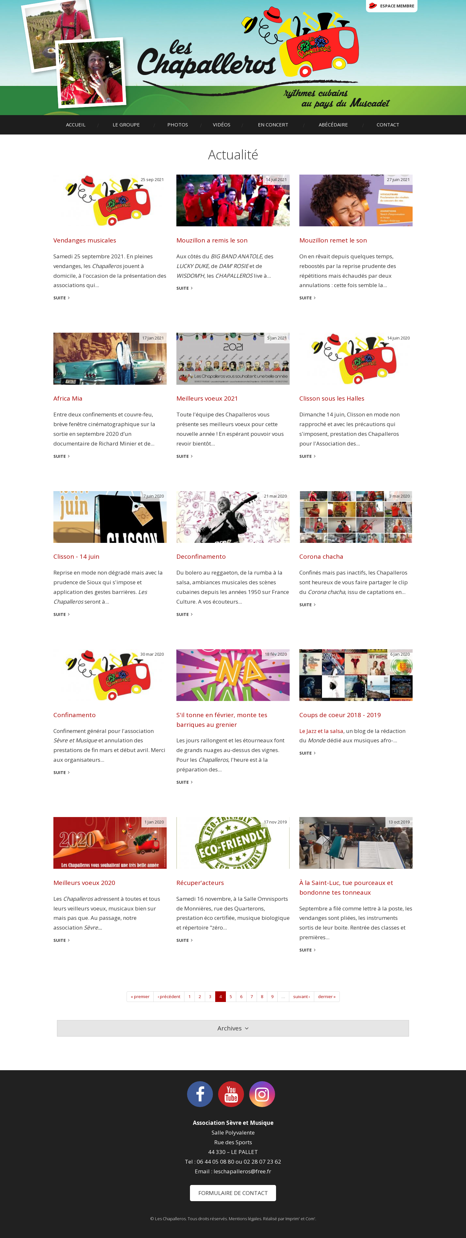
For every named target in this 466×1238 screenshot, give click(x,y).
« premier (140, 996)
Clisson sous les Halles (331, 398)
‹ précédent (169, 996)
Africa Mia (68, 398)
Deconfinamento (201, 556)
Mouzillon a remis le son (212, 240)
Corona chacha (321, 556)
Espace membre (397, 6)
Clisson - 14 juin (76, 556)
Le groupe (126, 124)
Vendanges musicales (84, 240)
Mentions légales (245, 1219)
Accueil (75, 124)
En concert (273, 124)
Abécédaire (333, 124)
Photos (177, 124)
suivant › (301, 996)
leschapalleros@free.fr (242, 1171)
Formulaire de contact (233, 1193)
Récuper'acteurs (200, 882)
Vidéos (221, 124)
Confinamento (74, 715)
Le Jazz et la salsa (321, 731)
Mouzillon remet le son (333, 240)
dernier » (327, 996)
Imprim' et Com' (300, 1219)
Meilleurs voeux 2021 (207, 398)
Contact (388, 124)
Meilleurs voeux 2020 (84, 882)
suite (59, 298)
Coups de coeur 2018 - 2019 (340, 715)
